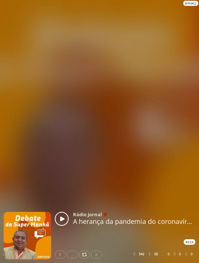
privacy (190, 3)
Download (98, 254)
